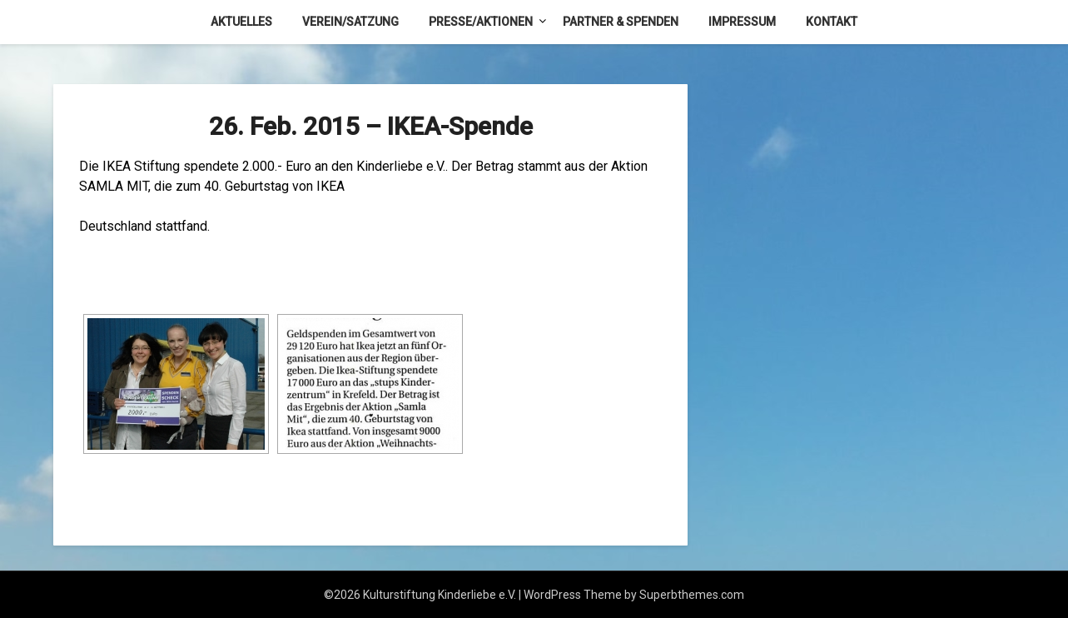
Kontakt (831, 21)
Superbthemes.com (691, 594)
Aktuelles (241, 21)
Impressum (742, 21)
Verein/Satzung (350, 21)
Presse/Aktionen (481, 21)
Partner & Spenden (620, 21)
